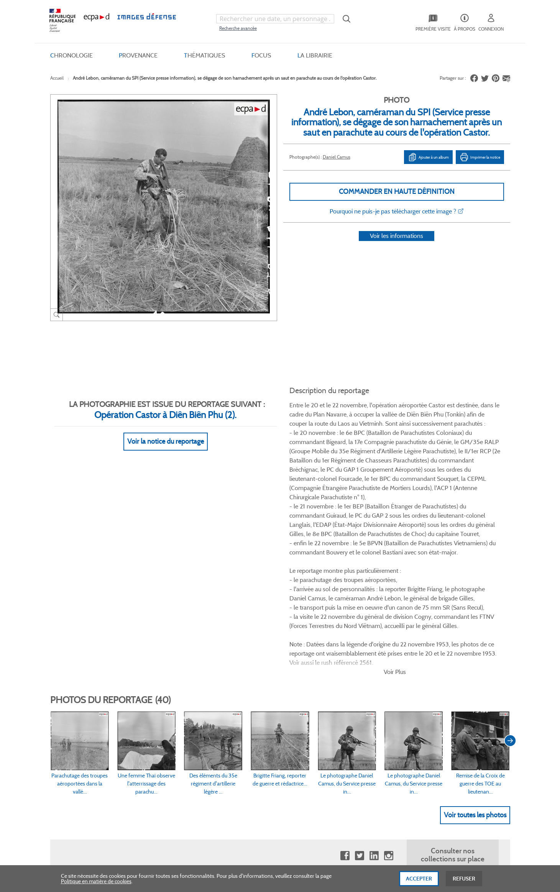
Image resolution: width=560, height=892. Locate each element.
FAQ (149, 683)
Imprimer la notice (480, 157)
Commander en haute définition (397, 191)
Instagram (388, 633)
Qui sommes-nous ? (84, 683)
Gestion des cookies (250, 734)
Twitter (359, 633)
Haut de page (453, 803)
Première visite (327, 696)
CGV (233, 683)
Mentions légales (247, 721)
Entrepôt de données (334, 708)
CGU (233, 696)
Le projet (320, 683)
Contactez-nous (329, 721)
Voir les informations (396, 245)
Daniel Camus (336, 157)
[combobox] (275, 18)
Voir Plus (395, 449)
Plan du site (263, 808)
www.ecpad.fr (77, 708)
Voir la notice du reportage (165, 432)
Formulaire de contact (437, 699)
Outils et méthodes (166, 721)
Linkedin (374, 633)
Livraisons (156, 696)
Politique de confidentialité (258, 708)
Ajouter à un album (428, 157)
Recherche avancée (238, 28)
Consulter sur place (83, 696)
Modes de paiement (167, 708)
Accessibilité (158, 734)
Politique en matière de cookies (96, 883)
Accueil (57, 78)
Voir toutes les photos (475, 592)
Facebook (345, 633)
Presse (317, 734)
